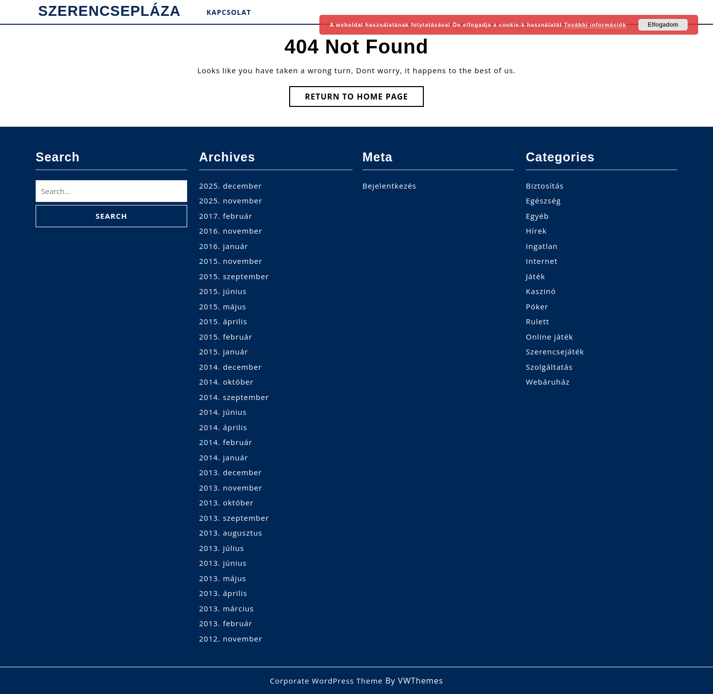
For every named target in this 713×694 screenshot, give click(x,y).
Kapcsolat (228, 12)
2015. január (223, 351)
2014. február (226, 442)
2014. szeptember (234, 397)
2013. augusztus (230, 533)
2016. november (230, 231)
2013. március (226, 608)
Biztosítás (545, 186)
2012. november (230, 639)
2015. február (226, 337)
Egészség (543, 200)
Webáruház (548, 382)
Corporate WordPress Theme (326, 681)
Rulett (537, 321)
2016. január (223, 246)
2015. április (223, 321)
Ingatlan (542, 246)
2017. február (226, 216)
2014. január (223, 457)
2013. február (226, 623)
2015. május (223, 306)
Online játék (549, 337)
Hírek (536, 231)
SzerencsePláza (109, 11)
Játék (535, 276)
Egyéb (537, 216)
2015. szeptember (234, 276)
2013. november (230, 488)
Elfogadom (663, 24)
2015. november (230, 261)
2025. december (230, 186)
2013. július (221, 548)
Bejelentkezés (389, 186)
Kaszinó (541, 291)
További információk (595, 25)
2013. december (230, 472)
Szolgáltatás (549, 367)
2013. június (223, 563)
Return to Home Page (364, 98)
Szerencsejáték (555, 351)
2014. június (223, 412)
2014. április (223, 427)
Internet (542, 261)
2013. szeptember (234, 518)
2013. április (223, 593)
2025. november (230, 200)
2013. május (223, 578)
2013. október (226, 502)
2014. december (230, 367)
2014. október (226, 382)
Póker (537, 306)
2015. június (223, 291)
